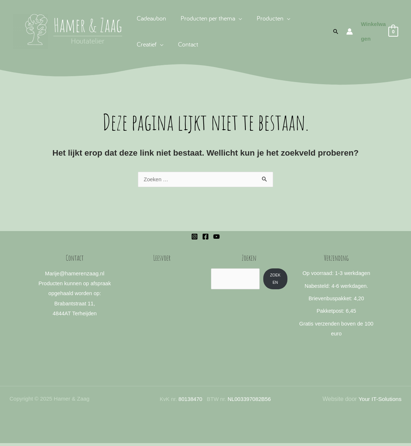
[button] (334, 31)
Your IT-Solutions (379, 402)
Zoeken (275, 279)
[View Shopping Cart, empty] (378, 32)
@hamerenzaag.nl (82, 274)
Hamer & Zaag (87, 24)
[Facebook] (205, 237)
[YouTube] (216, 237)
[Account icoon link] (348, 31)
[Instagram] (194, 237)
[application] (236, 18)
